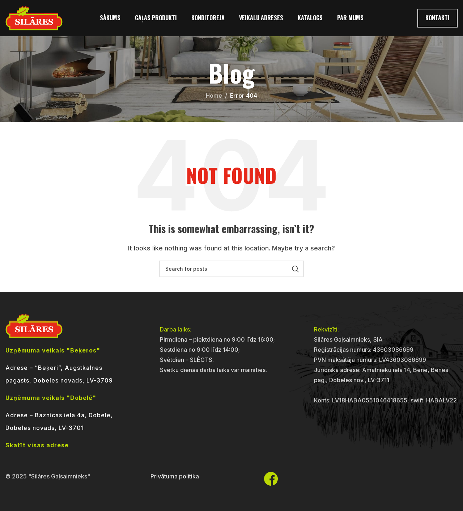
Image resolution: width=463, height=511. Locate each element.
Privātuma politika (174, 476)
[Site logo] (34, 17)
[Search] (231, 269)
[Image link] (34, 325)
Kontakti (437, 17)
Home (214, 95)
